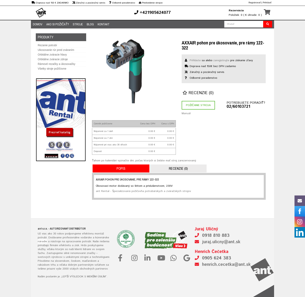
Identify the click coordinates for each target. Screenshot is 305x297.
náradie (42, 241)
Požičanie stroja (198, 105)
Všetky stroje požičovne (52, 68)
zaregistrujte (221, 60)
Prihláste (195, 60)
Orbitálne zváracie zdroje (53, 59)
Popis (121, 168)
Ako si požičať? (57, 24)
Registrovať (255, 2)
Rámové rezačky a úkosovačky (56, 63)
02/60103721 (238, 107)
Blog (90, 24)
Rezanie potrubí (47, 45)
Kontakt (104, 24)
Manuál (186, 113)
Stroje (78, 24)
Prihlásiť (267, 2)
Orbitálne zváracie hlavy (52, 54)
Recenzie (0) (198, 93)
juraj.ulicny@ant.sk (221, 242)
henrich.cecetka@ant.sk (226, 265)
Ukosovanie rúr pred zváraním (56, 49)
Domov (37, 24)
